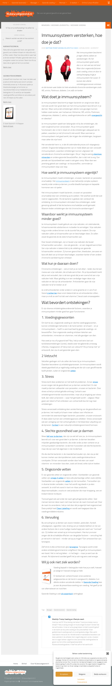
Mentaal (62, 3)
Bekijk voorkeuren (100, 674)
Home (5, 3)
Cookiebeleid (80, 679)
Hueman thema (38, 681)
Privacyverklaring (82, 682)
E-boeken (73, 3)
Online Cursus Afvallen (90, 3)
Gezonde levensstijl (19, 3)
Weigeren (82, 674)
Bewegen (34, 3)
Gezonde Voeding (71, 610)
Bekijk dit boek (8, 126)
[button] (108, 653)
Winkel (24, 664)
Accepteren (64, 674)
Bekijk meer (7, 67)
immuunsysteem (63, 181)
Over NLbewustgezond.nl (40, 664)
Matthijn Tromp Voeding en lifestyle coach (62, 48)
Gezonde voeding (48, 3)
